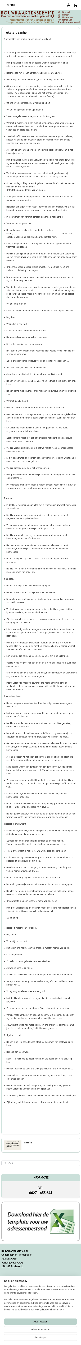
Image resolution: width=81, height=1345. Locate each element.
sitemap (38, 1333)
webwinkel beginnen (57, 1333)
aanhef (29, 1142)
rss (44, 1333)
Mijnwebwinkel (40, 1338)
